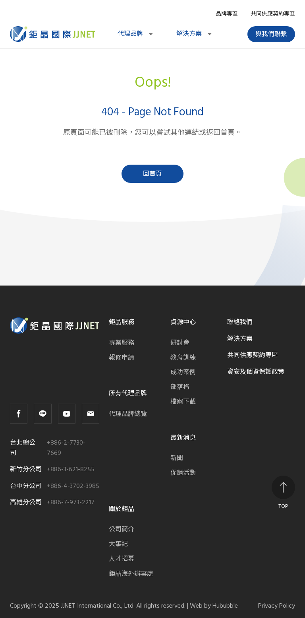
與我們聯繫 (271, 34)
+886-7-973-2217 (71, 502)
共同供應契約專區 (273, 14)
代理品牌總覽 (128, 414)
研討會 (179, 343)
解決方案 (194, 34)
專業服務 (121, 343)
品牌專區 (227, 14)
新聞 (176, 458)
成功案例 (183, 372)
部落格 (179, 387)
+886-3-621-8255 (71, 469)
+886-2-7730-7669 (66, 448)
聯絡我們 (240, 322)
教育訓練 (183, 357)
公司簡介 (121, 529)
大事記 (118, 544)
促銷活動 (183, 473)
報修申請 (121, 357)
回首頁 (152, 174)
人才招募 (121, 559)
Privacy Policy (276, 606)
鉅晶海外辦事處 (131, 574)
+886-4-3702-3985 (73, 486)
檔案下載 (183, 401)
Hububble (225, 606)
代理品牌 (136, 34)
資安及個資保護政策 (255, 372)
